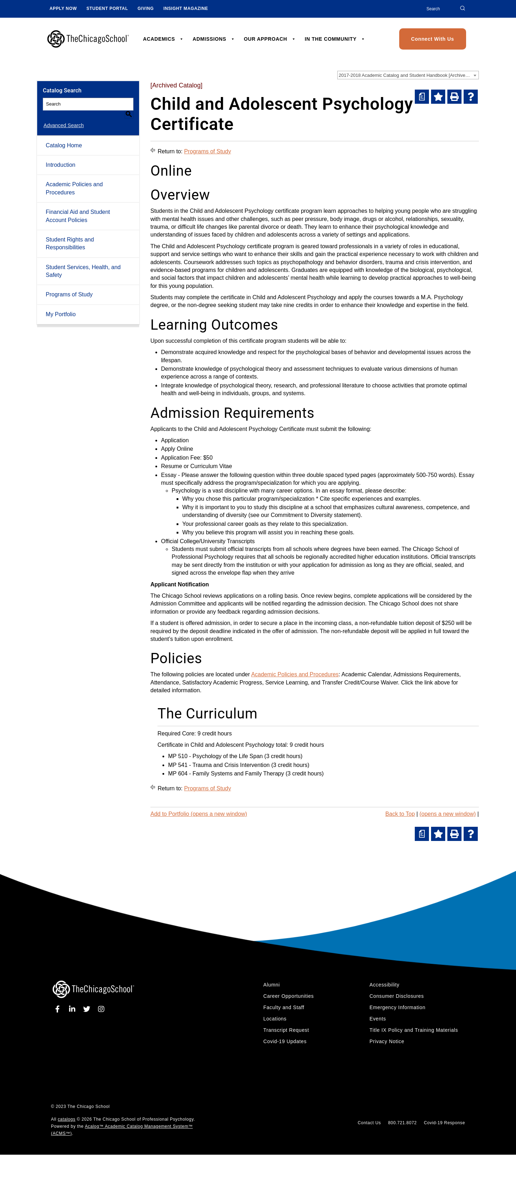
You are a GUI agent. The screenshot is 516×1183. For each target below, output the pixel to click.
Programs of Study (69, 286)
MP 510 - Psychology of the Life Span (215, 756)
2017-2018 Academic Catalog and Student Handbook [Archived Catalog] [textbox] (408, 75)
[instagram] (101, 1009)
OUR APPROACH (270, 39)
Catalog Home (64, 137)
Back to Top (400, 814)
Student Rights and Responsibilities (70, 235)
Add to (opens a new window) (198, 814)
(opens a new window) (447, 814)
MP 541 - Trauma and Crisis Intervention (219, 765)
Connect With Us (432, 39)
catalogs (66, 1119)
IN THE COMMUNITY (335, 39)
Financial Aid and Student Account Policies (78, 208)
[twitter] (88, 1009)
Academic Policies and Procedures (74, 180)
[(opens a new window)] (422, 97)
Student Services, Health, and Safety (83, 262)
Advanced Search (63, 117)
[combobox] (408, 75)
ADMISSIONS (214, 39)
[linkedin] (73, 1009)
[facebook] (59, 1009)
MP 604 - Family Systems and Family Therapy (226, 773)
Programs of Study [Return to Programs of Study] (207, 151)
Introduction (60, 157)
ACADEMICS (163, 39)
